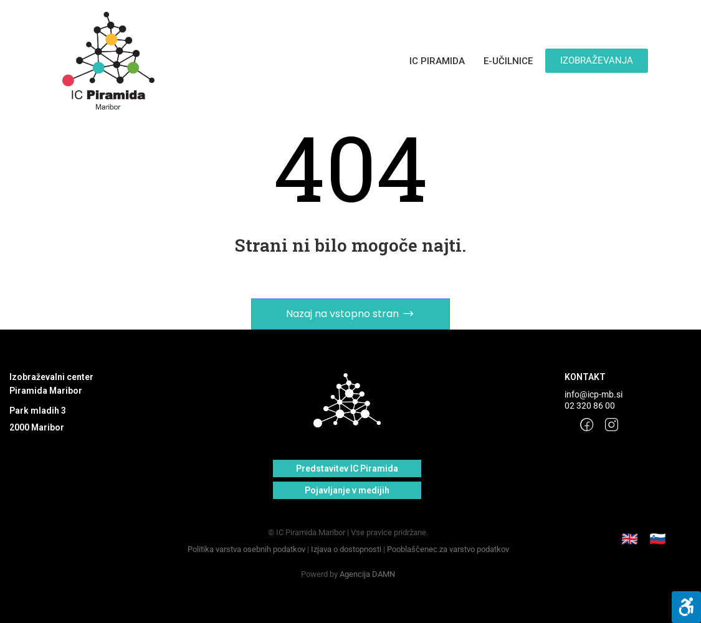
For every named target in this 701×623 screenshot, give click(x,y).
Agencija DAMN (367, 574)
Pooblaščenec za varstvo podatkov (448, 549)
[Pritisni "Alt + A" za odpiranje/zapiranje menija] (686, 607)
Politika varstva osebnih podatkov (246, 549)
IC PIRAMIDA (437, 61)
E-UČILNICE (508, 61)
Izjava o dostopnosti (346, 549)
